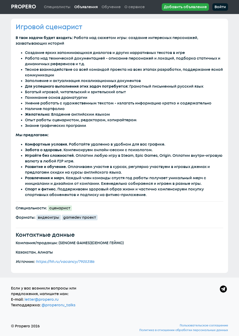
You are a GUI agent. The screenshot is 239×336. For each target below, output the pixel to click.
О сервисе (134, 7)
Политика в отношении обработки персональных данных (183, 330)
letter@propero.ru (42, 299)
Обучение (111, 7)
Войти (220, 7)
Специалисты (57, 7)
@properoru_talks (58, 305)
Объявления (86, 7)
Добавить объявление (185, 7)
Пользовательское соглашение (204, 325)
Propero (23, 7)
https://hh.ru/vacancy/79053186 (65, 261)
